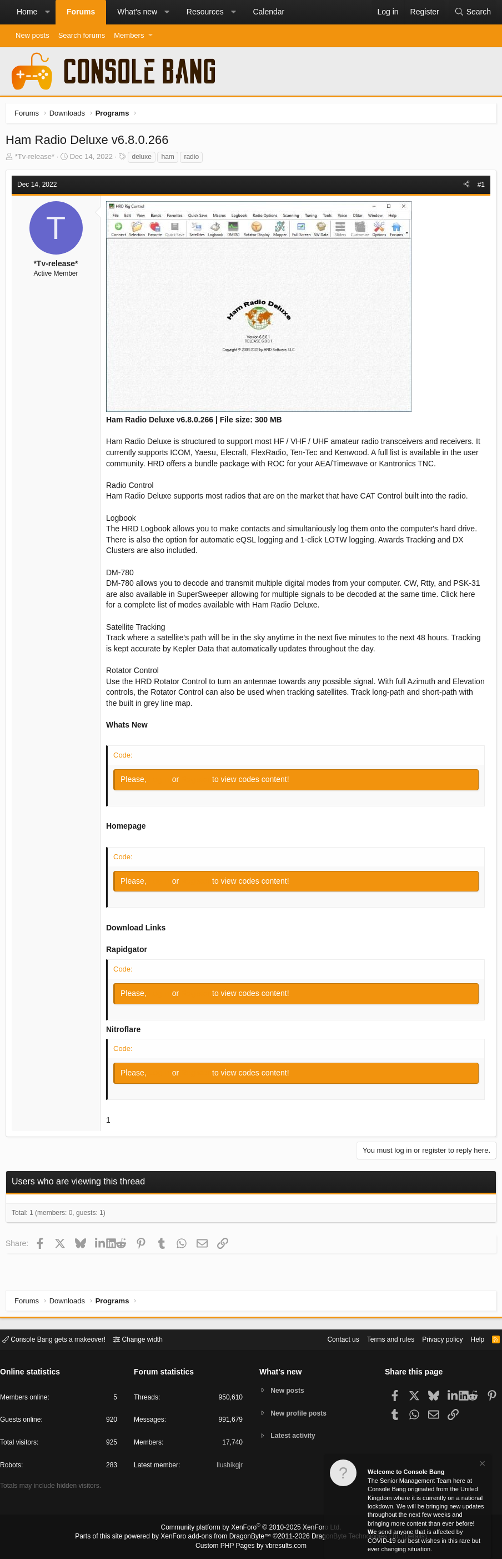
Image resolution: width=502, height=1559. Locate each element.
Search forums (82, 35)
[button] (47, 12)
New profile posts (302, 1413)
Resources (205, 11)
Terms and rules (377, 1338)
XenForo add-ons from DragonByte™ (218, 1537)
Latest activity (296, 1437)
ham (170, 159)
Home (27, 11)
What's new (137, 11)
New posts (32, 35)
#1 (478, 187)
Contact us (326, 1338)
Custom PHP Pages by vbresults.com (251, 1546)
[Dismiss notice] (481, 1465)
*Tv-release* (38, 159)
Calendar (268, 11)
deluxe (144, 159)
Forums (81, 11)
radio (194, 159)
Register (199, 782)
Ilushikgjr (228, 1467)
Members (129, 35)
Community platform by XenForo (251, 1529)
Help (470, 1338)
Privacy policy (433, 1338)
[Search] (472, 12)
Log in (163, 782)
